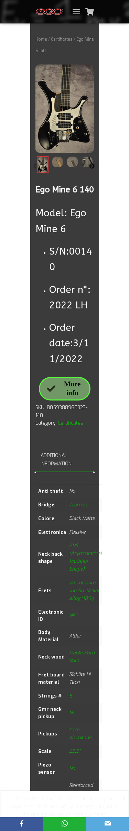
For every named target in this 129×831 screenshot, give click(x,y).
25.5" (74, 751)
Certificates (62, 39)
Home (41, 39)
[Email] (107, 824)
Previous (36, 166)
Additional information (56, 459)
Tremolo (78, 505)
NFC (73, 615)
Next (91, 166)
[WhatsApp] (64, 824)
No (72, 713)
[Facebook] (21, 824)
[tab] (64, 460)
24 (72, 583)
